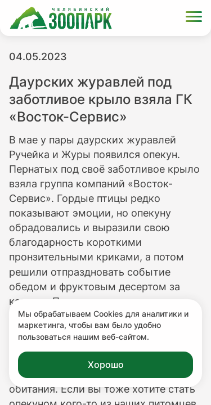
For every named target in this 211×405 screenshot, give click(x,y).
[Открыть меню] (194, 18)
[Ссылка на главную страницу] (61, 18)
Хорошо (106, 364)
